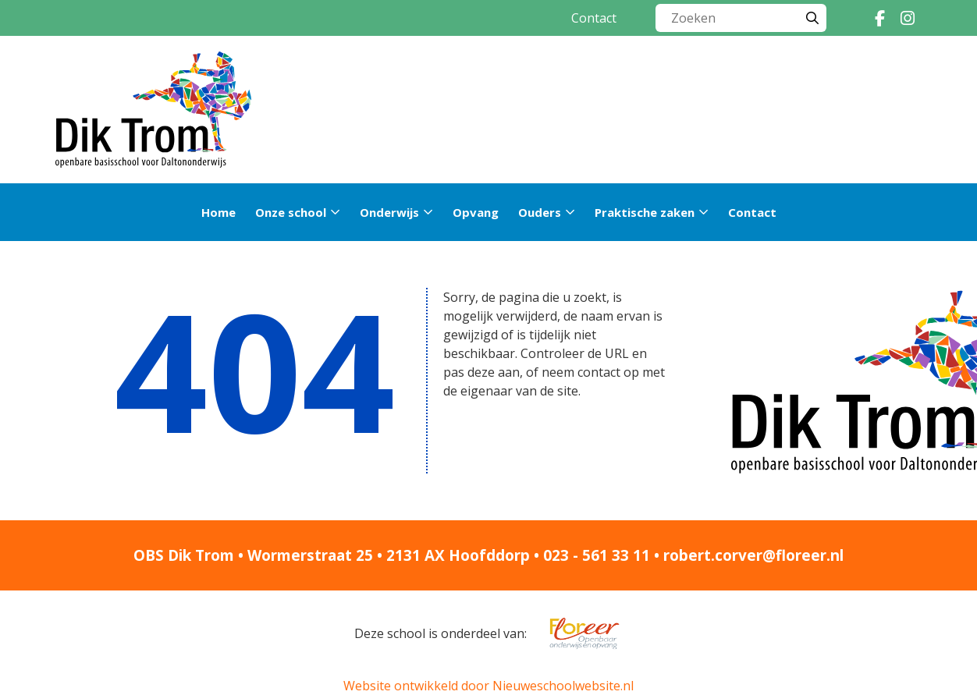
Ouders (539, 212)
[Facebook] (879, 18)
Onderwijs (389, 212)
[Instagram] (908, 18)
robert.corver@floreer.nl (753, 555)
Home (218, 212)
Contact (593, 18)
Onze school (290, 212)
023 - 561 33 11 (596, 555)
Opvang (476, 212)
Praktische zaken (645, 212)
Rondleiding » (775, 109)
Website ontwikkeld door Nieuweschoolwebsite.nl (488, 685)
